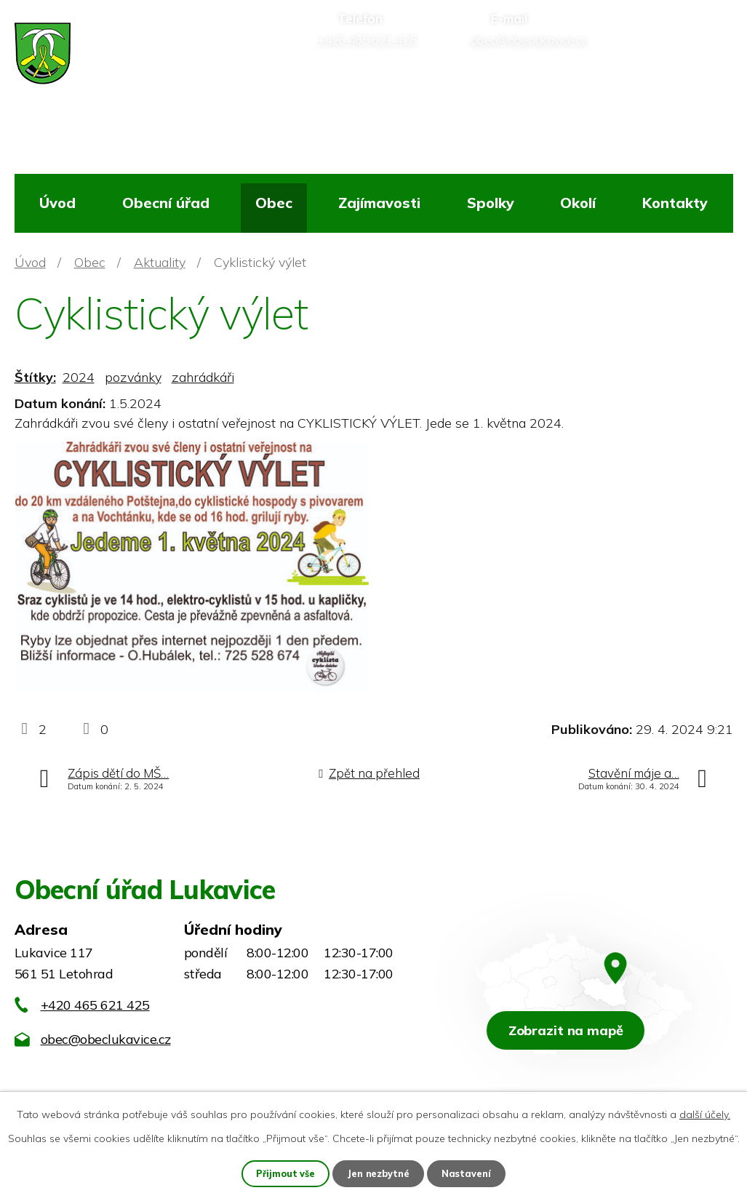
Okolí (578, 202)
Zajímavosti (379, 202)
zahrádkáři (203, 377)
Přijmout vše (283, 1172)
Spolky (490, 202)
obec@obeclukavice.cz (106, 1039)
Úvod (57, 202)
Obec (273, 202)
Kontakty (675, 202)
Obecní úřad (165, 202)
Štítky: (35, 377)
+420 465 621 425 (95, 1005)
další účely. (704, 1113)
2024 (79, 377)
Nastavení (469, 1172)
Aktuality (159, 262)
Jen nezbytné (379, 1172)
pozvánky (133, 377)
